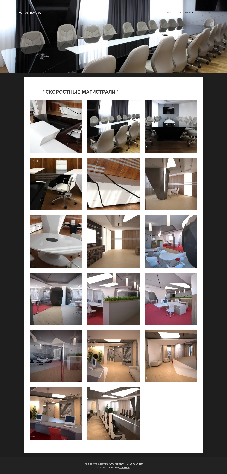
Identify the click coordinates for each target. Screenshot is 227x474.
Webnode (124, 467)
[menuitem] (200, 13)
